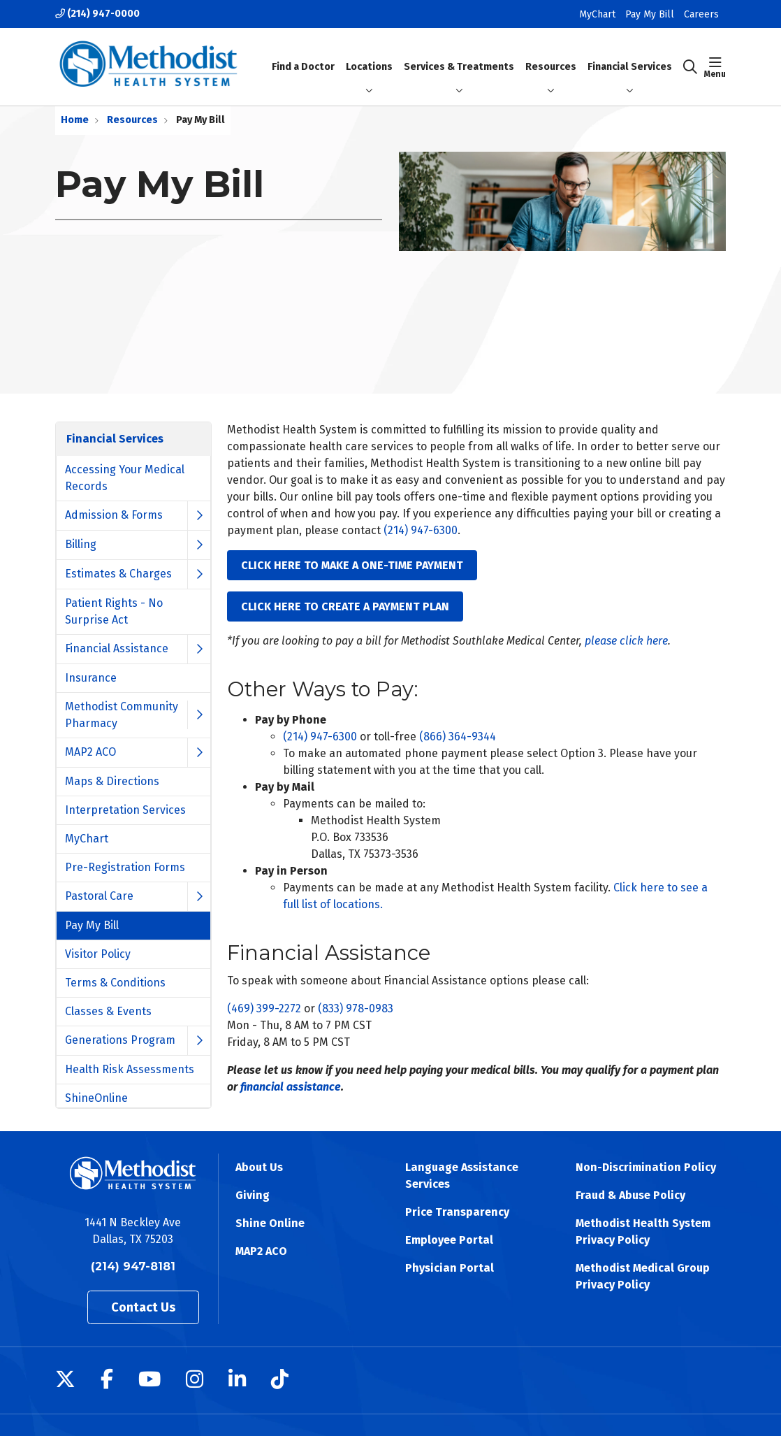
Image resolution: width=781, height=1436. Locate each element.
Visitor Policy (98, 954)
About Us (259, 1167)
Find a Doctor (303, 54)
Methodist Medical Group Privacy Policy (643, 1276)
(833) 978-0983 (355, 1008)
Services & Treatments (459, 54)
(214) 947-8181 (133, 1266)
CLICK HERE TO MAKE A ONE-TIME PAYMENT (352, 565)
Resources (551, 54)
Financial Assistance (116, 648)
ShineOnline (96, 1098)
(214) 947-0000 (97, 14)
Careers (701, 14)
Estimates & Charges (118, 573)
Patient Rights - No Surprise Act (114, 611)
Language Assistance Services (461, 1176)
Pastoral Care (99, 896)
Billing (80, 544)
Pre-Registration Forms (125, 867)
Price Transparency (457, 1212)
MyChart (597, 14)
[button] (715, 67)
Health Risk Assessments (129, 1069)
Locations (369, 54)
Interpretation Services (125, 810)
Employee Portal (449, 1240)
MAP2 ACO (90, 752)
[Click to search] (690, 67)
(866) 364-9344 (457, 736)
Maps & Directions (112, 781)
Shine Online (270, 1223)
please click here (626, 640)
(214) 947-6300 (421, 530)
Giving (252, 1195)
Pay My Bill (649, 14)
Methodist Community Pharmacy (121, 715)
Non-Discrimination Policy (646, 1167)
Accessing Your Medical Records (124, 478)
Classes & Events (108, 1011)
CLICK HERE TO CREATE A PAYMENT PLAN (345, 606)
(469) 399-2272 (264, 1008)
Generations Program (120, 1040)
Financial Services (629, 67)
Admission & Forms (114, 515)
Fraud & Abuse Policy (630, 1195)
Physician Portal (449, 1268)
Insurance (91, 677)
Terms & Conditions (115, 982)
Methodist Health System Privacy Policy (643, 1231)
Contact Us (143, 1307)
